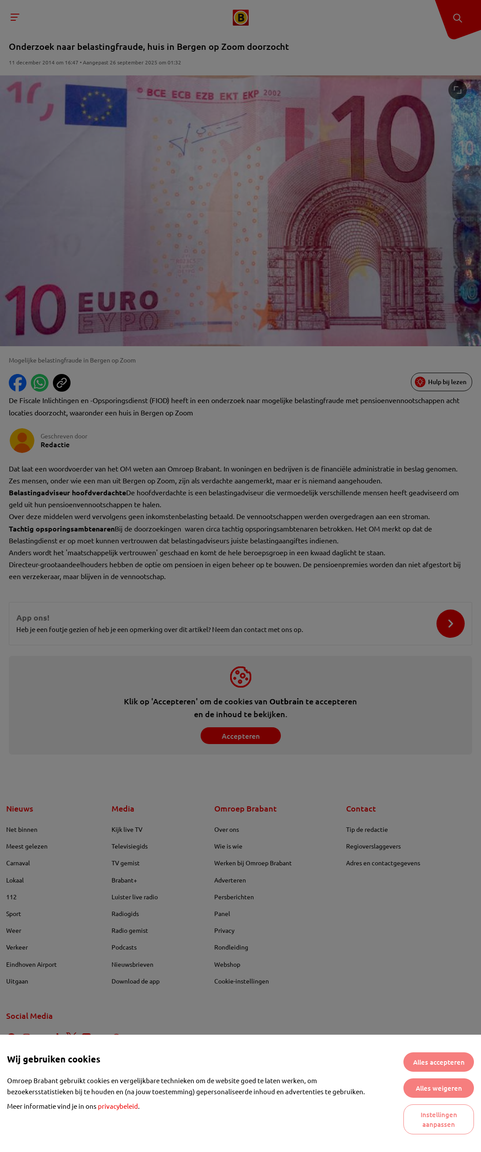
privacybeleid (118, 1106)
